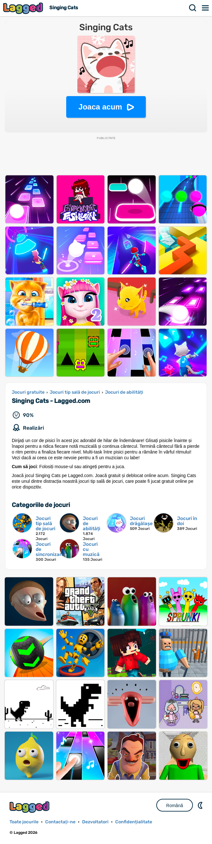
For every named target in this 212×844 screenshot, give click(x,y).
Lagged (24, 8)
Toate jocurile (24, 822)
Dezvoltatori (95, 822)
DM (200, 805)
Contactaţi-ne (60, 822)
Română (174, 805)
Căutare (193, 8)
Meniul (205, 8)
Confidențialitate (133, 822)
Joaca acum (100, 106)
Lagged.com (30, 807)
